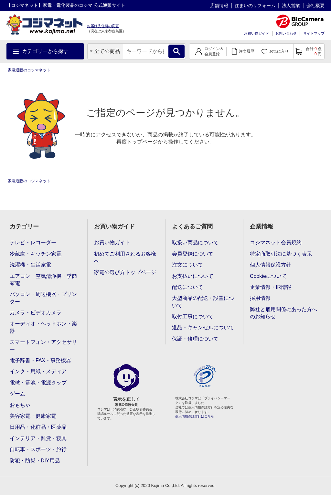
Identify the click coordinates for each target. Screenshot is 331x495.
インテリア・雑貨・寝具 (38, 438)
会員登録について (192, 254)
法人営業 (291, 5)
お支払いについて (192, 276)
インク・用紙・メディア (38, 371)
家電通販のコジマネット (29, 70)
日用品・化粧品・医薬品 (38, 427)
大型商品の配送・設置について (203, 301)
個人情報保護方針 (270, 265)
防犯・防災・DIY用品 (35, 460)
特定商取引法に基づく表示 (281, 254)
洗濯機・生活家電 (30, 265)
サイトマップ (314, 33)
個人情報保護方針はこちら (194, 416)
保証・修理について (195, 339)
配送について (187, 287)
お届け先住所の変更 (103, 26)
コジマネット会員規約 (276, 242)
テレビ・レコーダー (33, 242)
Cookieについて (268, 276)
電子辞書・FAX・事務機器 (40, 360)
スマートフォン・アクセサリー (43, 345)
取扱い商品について (195, 242)
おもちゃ (20, 405)
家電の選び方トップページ (125, 272)
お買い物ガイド (256, 33)
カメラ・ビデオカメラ (35, 312)
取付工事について (192, 316)
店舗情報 (219, 5)
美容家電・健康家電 (33, 416)
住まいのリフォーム (255, 5)
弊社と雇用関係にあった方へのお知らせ (283, 313)
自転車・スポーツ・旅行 (38, 449)
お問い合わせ (286, 33)
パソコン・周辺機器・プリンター (43, 297)
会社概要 (315, 5)
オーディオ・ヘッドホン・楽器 (43, 327)
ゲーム (17, 393)
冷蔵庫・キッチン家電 (35, 254)
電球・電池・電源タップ (38, 382)
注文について (187, 265)
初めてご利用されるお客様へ (125, 257)
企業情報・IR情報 (270, 287)
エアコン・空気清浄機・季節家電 (43, 279)
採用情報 (260, 298)
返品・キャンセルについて (203, 327)
